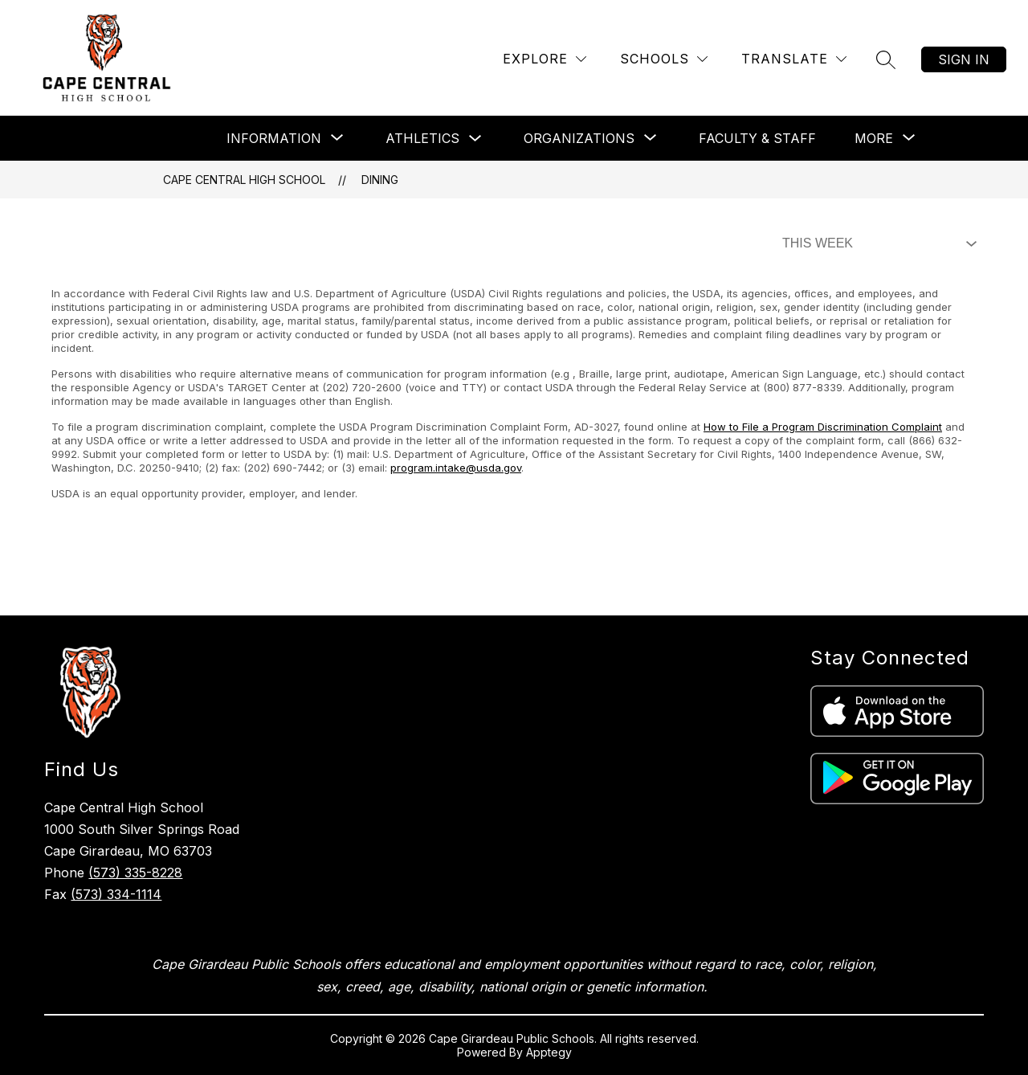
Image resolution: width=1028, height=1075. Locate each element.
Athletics (422, 138)
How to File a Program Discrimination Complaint (823, 426)
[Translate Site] (794, 59)
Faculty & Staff (757, 138)
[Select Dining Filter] (876, 243)
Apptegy (549, 1052)
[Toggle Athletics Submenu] (475, 138)
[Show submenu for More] (874, 138)
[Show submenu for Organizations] (579, 138)
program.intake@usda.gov (455, 467)
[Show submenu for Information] (273, 138)
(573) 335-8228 (135, 872)
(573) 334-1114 (116, 894)
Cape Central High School (244, 179)
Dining (379, 179)
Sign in (963, 59)
